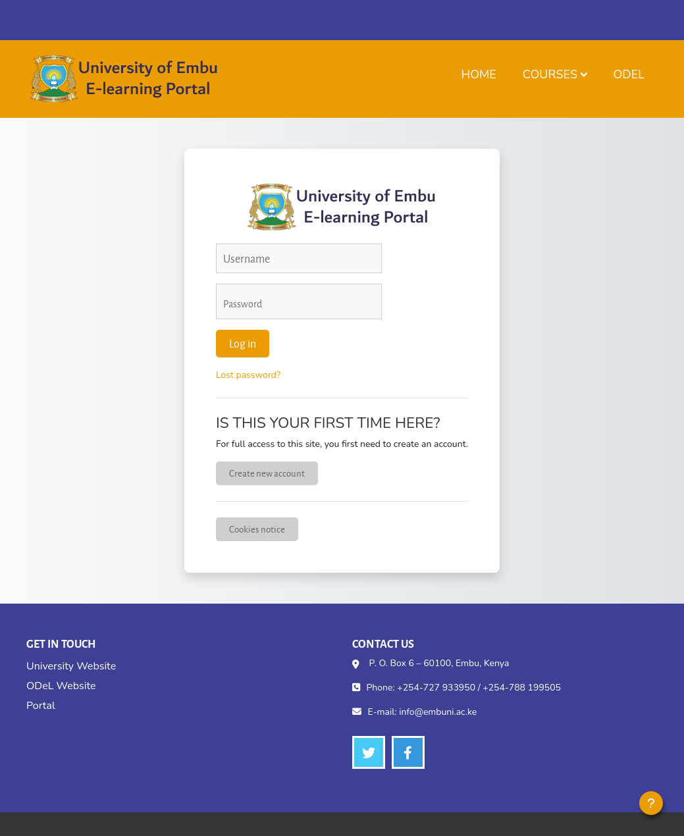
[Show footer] (651, 803)
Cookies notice (257, 529)
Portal (40, 705)
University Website (71, 666)
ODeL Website (60, 686)
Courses (550, 74)
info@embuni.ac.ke (438, 712)
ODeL (629, 74)
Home (478, 74)
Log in (242, 343)
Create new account (267, 473)
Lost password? (248, 375)
